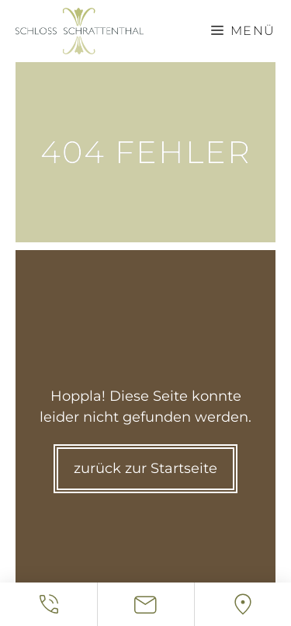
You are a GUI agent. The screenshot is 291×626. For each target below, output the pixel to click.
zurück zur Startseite (145, 468)
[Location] (243, 604)
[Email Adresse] (146, 604)
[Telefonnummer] (48, 604)
